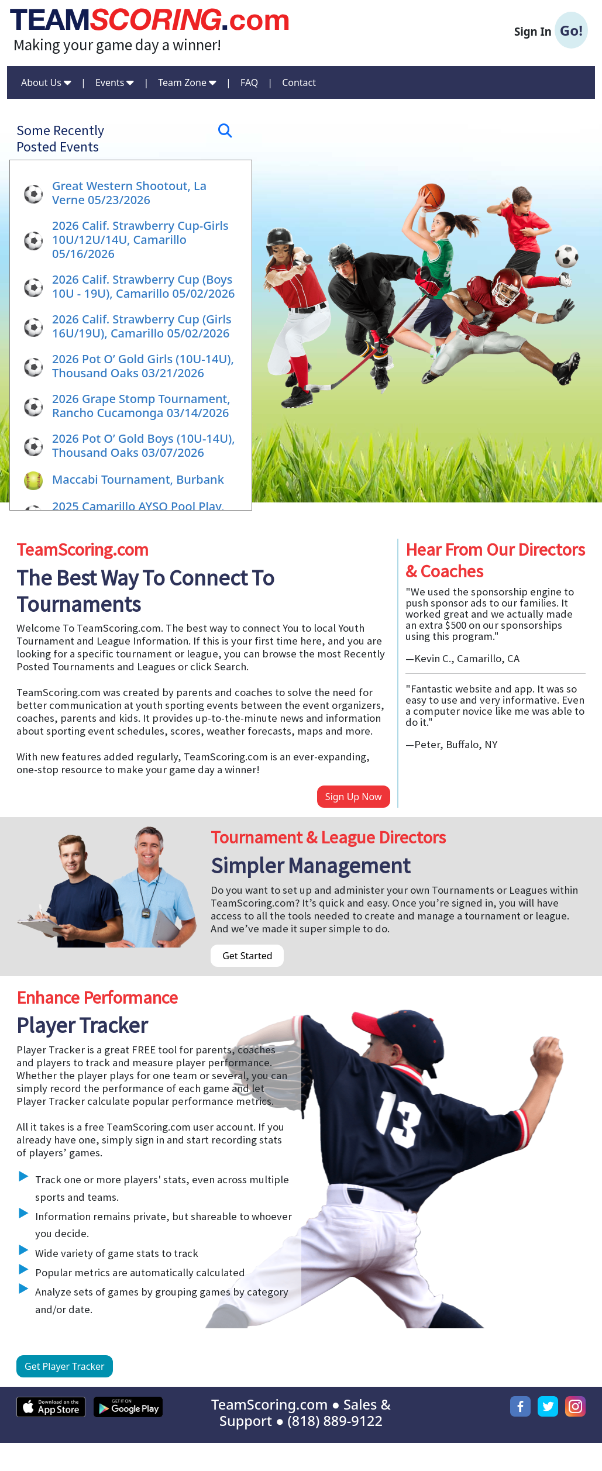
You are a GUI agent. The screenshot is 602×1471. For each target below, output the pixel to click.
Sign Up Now (353, 796)
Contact (299, 82)
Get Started (247, 955)
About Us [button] (46, 82)
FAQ (249, 82)
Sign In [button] (551, 30)
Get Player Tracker (65, 1366)
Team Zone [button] (187, 82)
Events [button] (115, 82)
